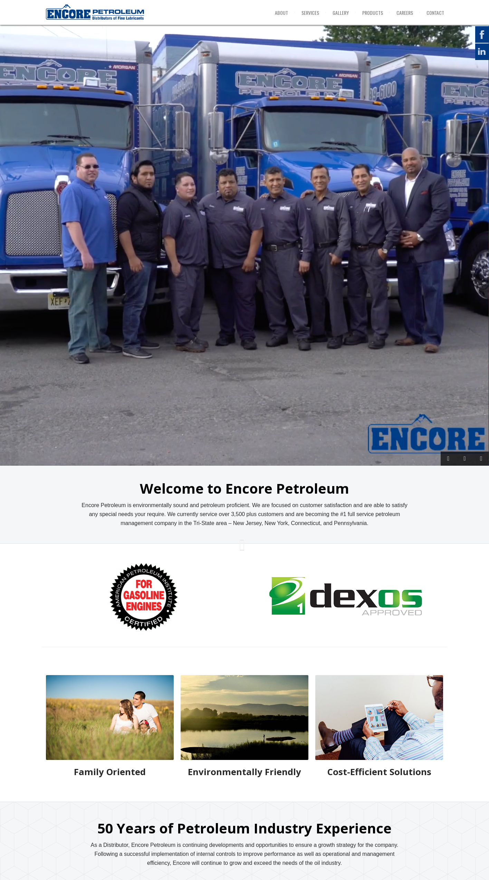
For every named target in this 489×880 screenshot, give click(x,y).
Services (310, 12)
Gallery (341, 12)
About (281, 12)
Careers (404, 12)
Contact (435, 12)
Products (372, 12)
